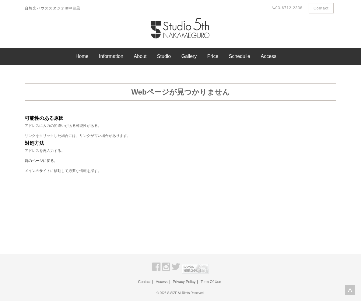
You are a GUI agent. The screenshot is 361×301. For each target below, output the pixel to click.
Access (268, 56)
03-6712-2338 (287, 8)
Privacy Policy (184, 282)
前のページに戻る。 (41, 161)
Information (111, 56)
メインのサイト (37, 171)
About (140, 56)
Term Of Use (211, 282)
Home (82, 56)
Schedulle (239, 56)
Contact (321, 8)
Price (212, 56)
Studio (164, 56)
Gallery (189, 56)
